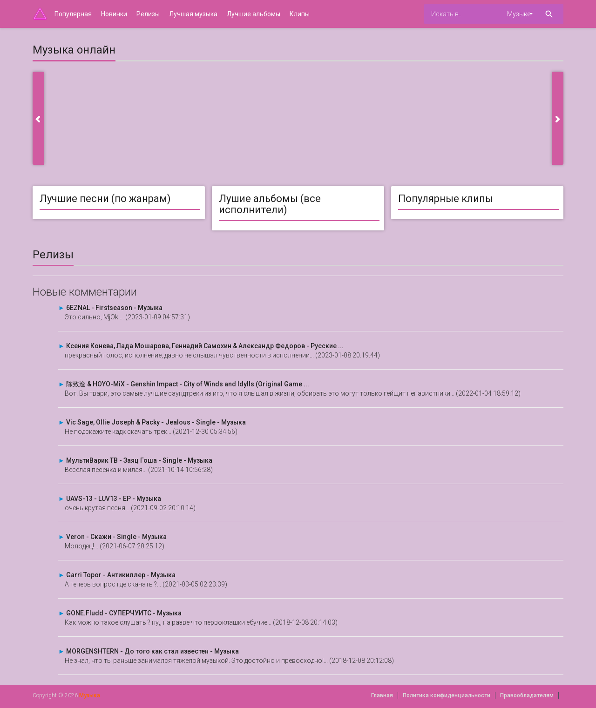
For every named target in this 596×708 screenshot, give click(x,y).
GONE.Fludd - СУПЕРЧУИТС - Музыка (124, 613)
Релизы (148, 14)
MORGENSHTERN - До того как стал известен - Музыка (152, 651)
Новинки (114, 14)
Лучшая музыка (193, 14)
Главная (382, 695)
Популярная (73, 14)
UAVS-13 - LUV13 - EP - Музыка (113, 498)
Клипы (300, 14)
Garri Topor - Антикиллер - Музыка (121, 575)
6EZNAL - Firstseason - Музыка (114, 307)
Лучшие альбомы (253, 14)
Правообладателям (527, 695)
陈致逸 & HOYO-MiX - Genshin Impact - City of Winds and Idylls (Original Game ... (187, 384)
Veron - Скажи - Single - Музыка (116, 536)
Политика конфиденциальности (446, 695)
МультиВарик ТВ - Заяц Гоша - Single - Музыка (139, 460)
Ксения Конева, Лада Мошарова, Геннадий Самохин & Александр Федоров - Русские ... (205, 346)
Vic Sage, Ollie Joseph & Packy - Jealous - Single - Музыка (156, 422)
